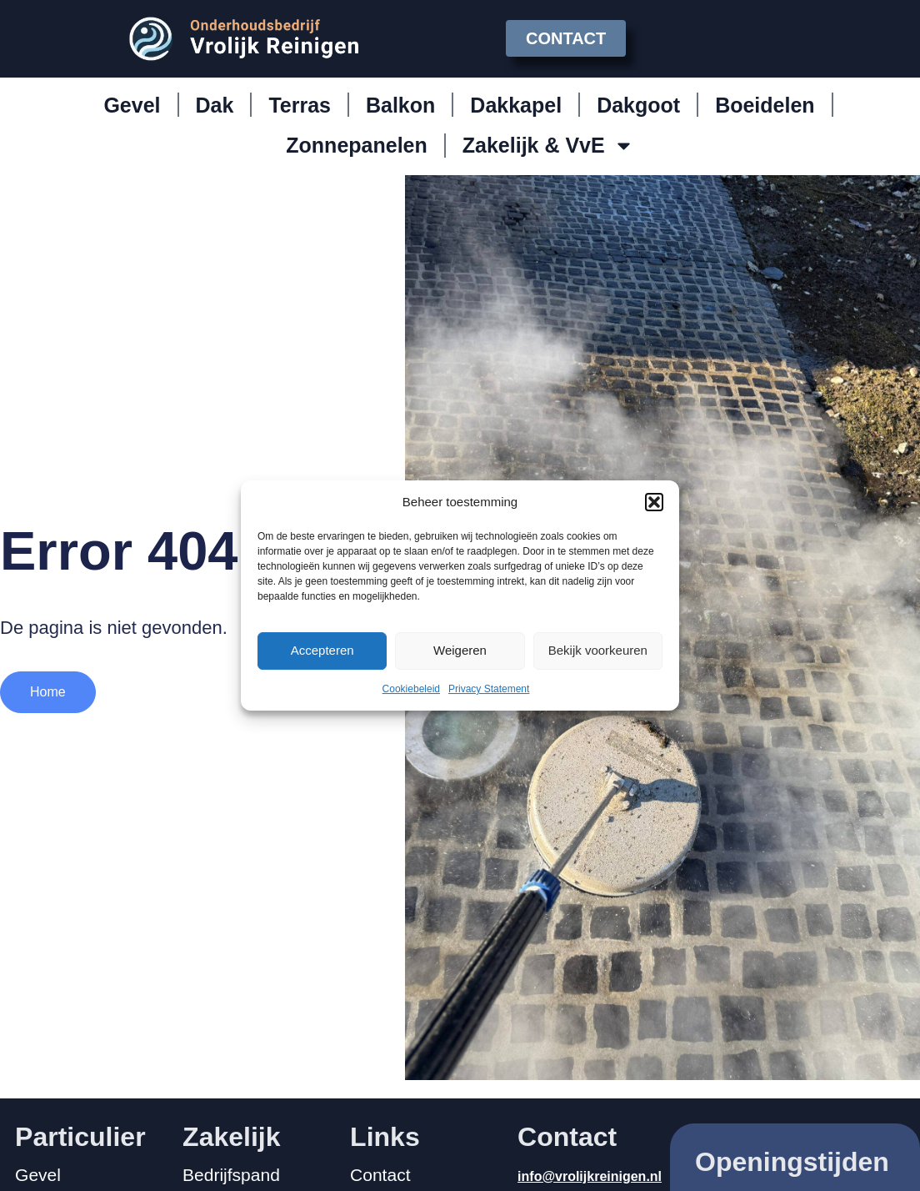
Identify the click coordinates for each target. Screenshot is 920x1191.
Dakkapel (516, 105)
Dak (215, 105)
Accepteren (322, 650)
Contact (380, 1175)
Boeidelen (764, 105)
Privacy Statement (488, 689)
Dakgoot (638, 105)
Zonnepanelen (356, 145)
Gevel (131, 105)
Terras (299, 105)
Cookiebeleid (411, 689)
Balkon (400, 105)
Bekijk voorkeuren (598, 650)
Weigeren (460, 650)
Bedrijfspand (231, 1175)
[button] (654, 502)
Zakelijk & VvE (548, 145)
